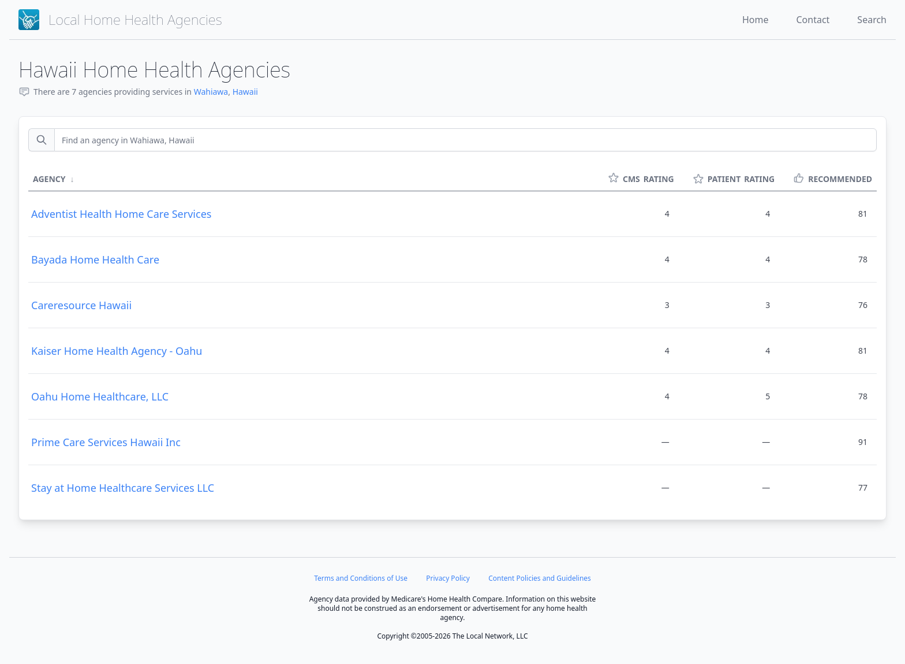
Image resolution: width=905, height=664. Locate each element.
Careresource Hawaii (81, 305)
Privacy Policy (448, 578)
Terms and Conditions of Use (360, 578)
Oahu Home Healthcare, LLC (100, 396)
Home (755, 19)
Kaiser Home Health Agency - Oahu (116, 351)
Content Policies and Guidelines (539, 578)
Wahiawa (211, 91)
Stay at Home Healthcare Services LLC (122, 488)
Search (872, 19)
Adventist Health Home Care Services (121, 214)
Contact (812, 19)
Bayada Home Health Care (95, 259)
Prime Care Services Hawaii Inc (106, 442)
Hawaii (245, 91)
